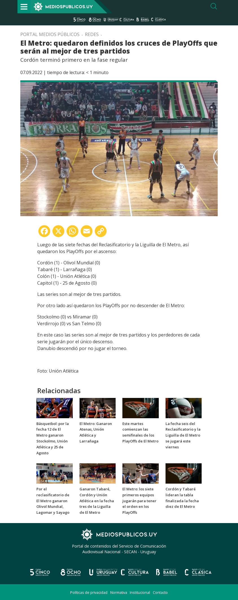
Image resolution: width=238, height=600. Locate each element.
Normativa (118, 592)
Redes (92, 34)
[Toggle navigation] (23, 6)
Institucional (140, 592)
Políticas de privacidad (88, 592)
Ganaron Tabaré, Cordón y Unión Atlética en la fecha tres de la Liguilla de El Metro (97, 500)
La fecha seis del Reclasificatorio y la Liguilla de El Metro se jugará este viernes (183, 435)
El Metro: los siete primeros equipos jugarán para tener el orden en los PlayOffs (139, 500)
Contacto (160, 592)
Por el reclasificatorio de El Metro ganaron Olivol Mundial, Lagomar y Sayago (52, 500)
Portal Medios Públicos (50, 34)
